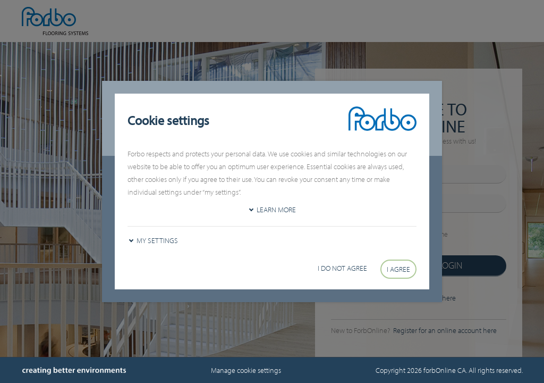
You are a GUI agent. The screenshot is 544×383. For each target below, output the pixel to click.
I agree (398, 269)
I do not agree (342, 268)
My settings (157, 240)
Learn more (276, 209)
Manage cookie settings (246, 370)
